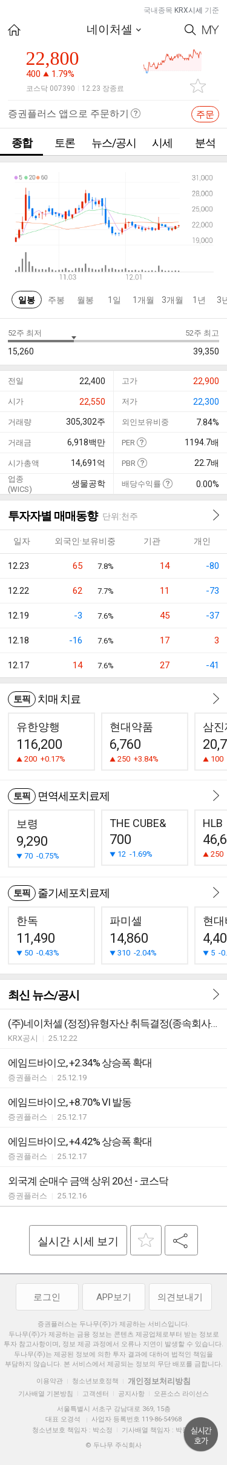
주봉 (56, 300)
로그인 (47, 1297)
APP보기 (113, 1297)
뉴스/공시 (113, 142)
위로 (201, 1435)
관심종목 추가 (198, 86)
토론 (64, 142)
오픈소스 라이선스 (181, 1394)
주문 (205, 114)
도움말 (141, 442)
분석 (205, 142)
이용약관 (49, 1381)
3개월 (172, 300)
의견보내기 (180, 1297)
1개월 (143, 300)
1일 (114, 300)
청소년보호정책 (95, 1381)
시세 (162, 142)
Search (190, 30)
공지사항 (131, 1394)
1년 (199, 300)
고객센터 (95, 1394)
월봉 (85, 300)
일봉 (26, 300)
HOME (14, 30)
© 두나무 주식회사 (113, 1445)
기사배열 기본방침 (45, 1394)
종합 (22, 142)
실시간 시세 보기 (78, 1241)
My (210, 30)
